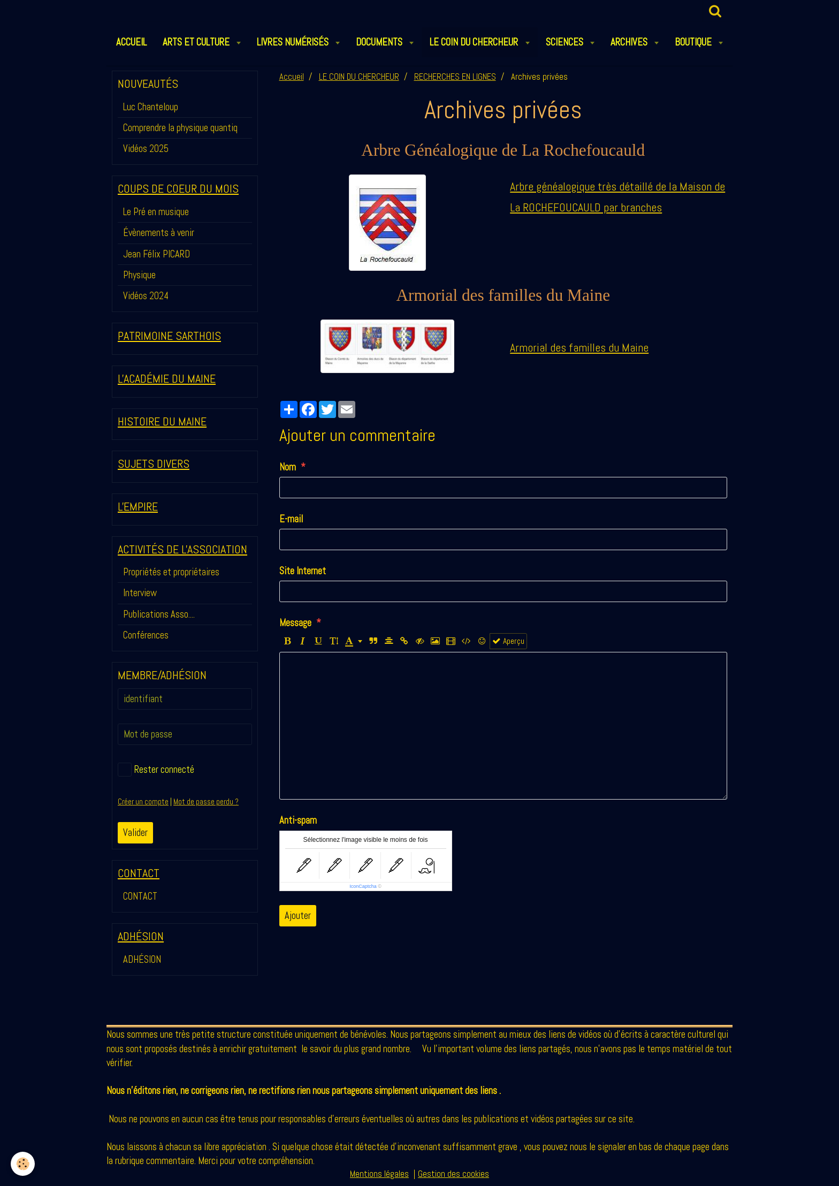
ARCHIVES (630, 42)
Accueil (291, 76)
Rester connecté (156, 770)
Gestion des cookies (453, 1174)
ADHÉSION (142, 959)
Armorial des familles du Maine (579, 347)
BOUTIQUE (694, 42)
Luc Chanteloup (150, 107)
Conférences (146, 635)
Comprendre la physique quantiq (180, 127)
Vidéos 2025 (146, 148)
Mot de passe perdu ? (206, 802)
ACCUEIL (131, 42)
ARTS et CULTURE (197, 42)
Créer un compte (143, 802)
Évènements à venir (158, 232)
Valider (135, 832)
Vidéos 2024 (146, 296)
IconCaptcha (363, 886)
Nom (287, 467)
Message (295, 623)
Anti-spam (298, 820)
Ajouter (298, 915)
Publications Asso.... (159, 614)
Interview (140, 593)
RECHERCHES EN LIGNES (455, 76)
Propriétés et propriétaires (171, 572)
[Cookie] (23, 1164)
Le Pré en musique (156, 212)
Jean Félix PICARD (156, 254)
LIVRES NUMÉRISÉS (294, 42)
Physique (139, 275)
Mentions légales (379, 1174)
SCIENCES (565, 42)
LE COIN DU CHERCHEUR (475, 42)
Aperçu (508, 641)
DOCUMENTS (380, 42)
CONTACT (140, 896)
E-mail (291, 519)
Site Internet (302, 571)
